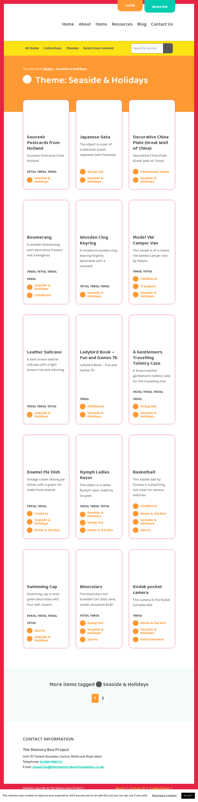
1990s (52, 172)
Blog (141, 24)
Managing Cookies (164, 795)
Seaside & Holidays (38, 179)
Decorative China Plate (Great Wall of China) (151, 143)
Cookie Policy (159, 788)
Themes (72, 48)
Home (68, 24)
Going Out (91, 171)
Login (130, 6)
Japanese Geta (95, 137)
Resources (122, 24)
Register (159, 9)
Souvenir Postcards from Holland (43, 143)
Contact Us (162, 24)
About (85, 24)
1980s (41, 172)
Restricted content (98, 48)
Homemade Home (151, 171)
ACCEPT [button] (188, 795)
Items (101, 24)
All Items (32, 48)
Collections (52, 48)
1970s (31, 172)
